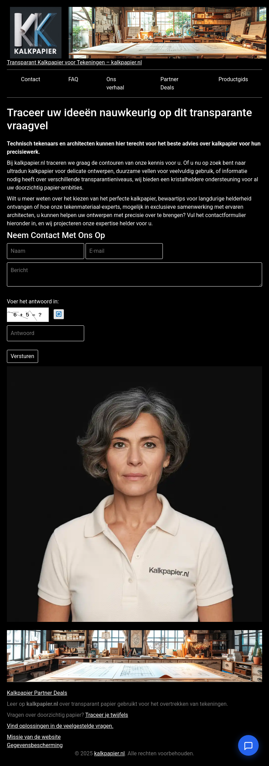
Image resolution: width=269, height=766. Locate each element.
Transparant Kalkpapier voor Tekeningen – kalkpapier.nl (74, 62)
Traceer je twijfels (106, 715)
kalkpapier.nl (109, 753)
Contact (30, 79)
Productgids (233, 79)
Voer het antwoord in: (33, 301)
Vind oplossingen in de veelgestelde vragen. (60, 726)
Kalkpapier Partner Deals (37, 693)
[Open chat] (248, 745)
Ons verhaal (115, 83)
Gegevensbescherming (35, 745)
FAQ (73, 79)
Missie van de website (34, 737)
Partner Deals (169, 83)
